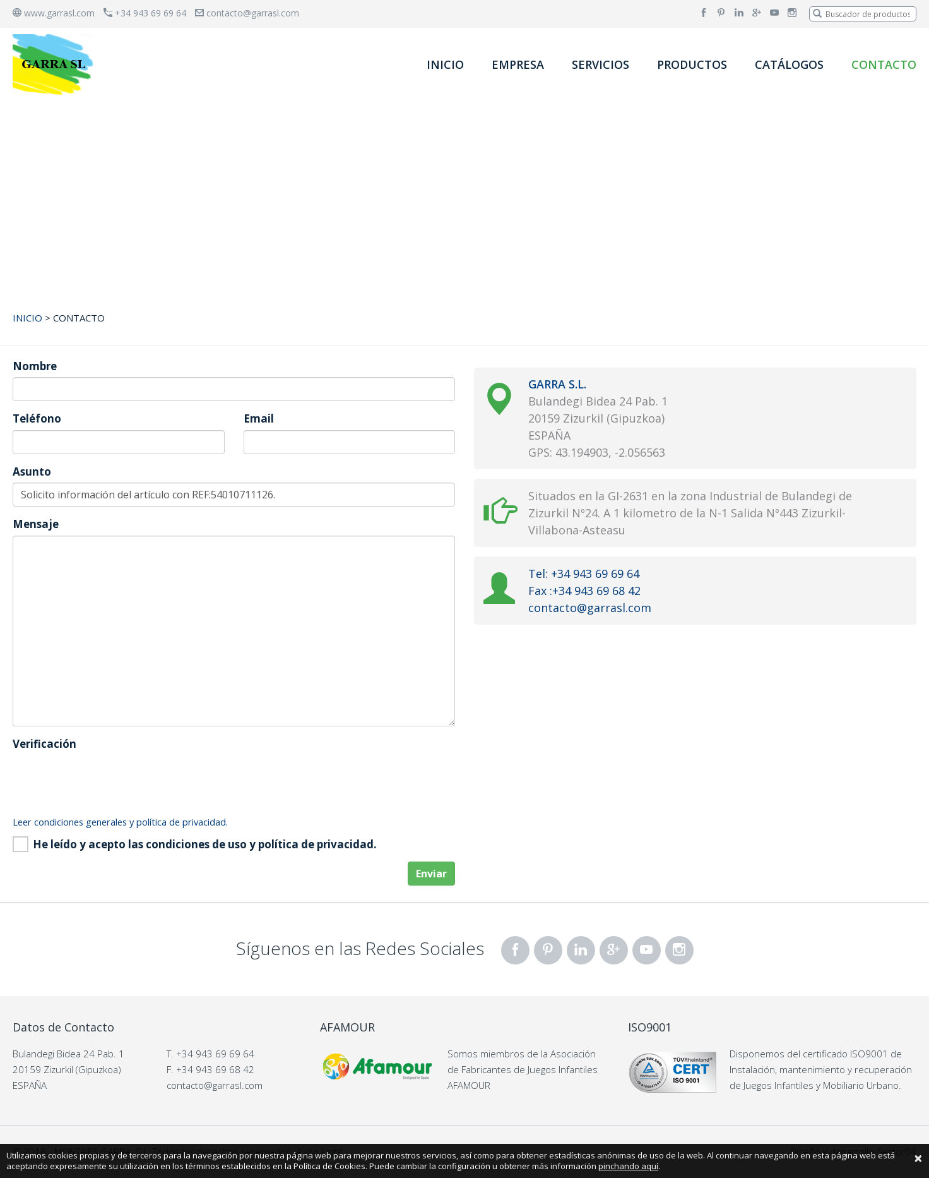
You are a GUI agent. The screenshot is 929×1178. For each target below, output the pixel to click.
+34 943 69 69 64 (145, 13)
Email (259, 418)
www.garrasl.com (54, 13)
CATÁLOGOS (789, 64)
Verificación (44, 743)
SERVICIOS (600, 64)
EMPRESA (518, 64)
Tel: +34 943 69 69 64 (583, 573)
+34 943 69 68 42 (215, 1069)
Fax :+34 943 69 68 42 (584, 590)
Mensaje (36, 524)
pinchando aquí (628, 1166)
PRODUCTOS (692, 64)
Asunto (32, 471)
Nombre (35, 366)
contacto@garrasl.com (247, 13)
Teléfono (37, 418)
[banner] (55, 64)
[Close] (918, 1157)
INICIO (445, 64)
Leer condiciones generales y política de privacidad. (120, 821)
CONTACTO (883, 64)
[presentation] (108, 779)
